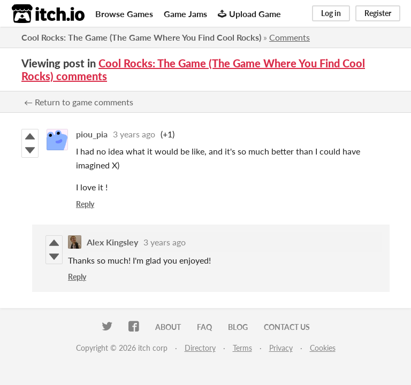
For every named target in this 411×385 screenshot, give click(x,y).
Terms (242, 347)
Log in (331, 13)
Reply (85, 204)
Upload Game (249, 14)
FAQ (204, 327)
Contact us (287, 327)
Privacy (281, 347)
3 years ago (134, 134)
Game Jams (185, 14)
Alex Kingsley (112, 242)
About (168, 327)
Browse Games (124, 14)
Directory (200, 347)
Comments (289, 37)
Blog (238, 327)
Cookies (323, 347)
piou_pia (92, 134)
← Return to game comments (78, 102)
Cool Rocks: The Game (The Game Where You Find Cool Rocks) (141, 37)
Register (377, 13)
